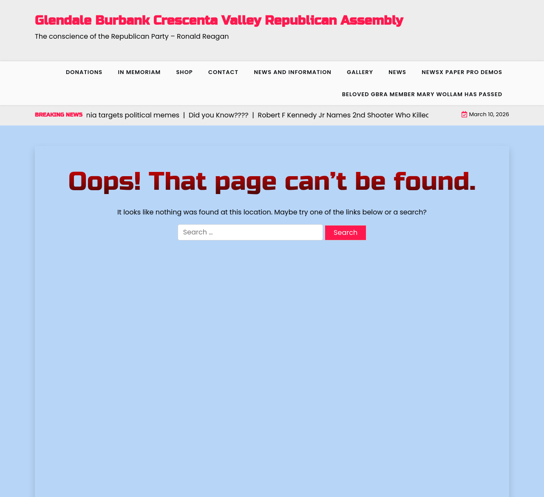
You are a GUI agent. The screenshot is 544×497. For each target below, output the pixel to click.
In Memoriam (139, 72)
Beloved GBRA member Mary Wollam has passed (422, 94)
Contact (223, 72)
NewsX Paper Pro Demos (462, 72)
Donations (84, 72)
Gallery (360, 72)
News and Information (293, 72)
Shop (184, 72)
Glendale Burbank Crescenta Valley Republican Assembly (219, 20)
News (397, 72)
